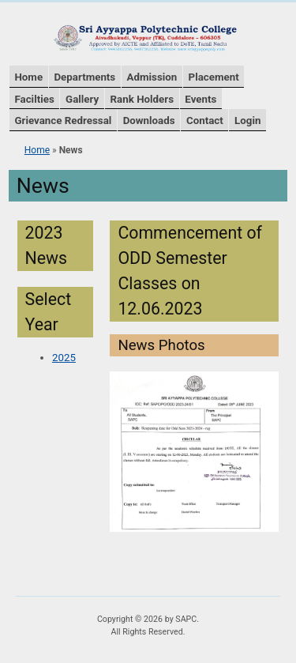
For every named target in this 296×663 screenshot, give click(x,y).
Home (28, 77)
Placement (214, 77)
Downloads (149, 120)
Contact (204, 120)
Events (200, 99)
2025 (64, 358)
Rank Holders (142, 99)
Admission (152, 77)
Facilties (34, 99)
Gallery (82, 99)
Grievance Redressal (62, 120)
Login (247, 120)
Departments (84, 77)
